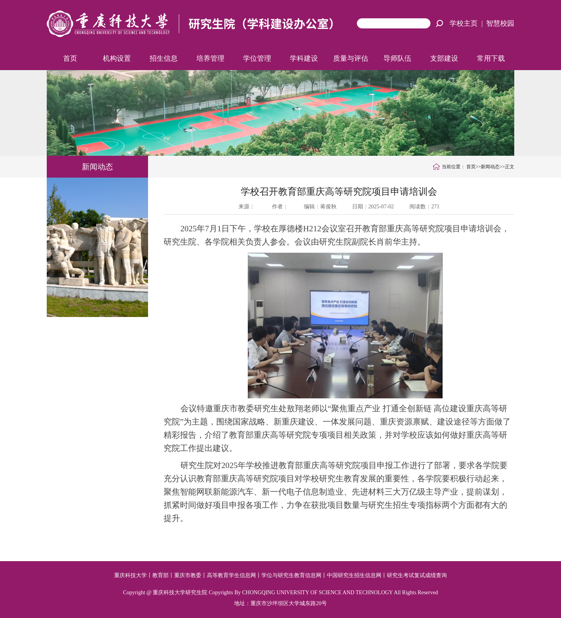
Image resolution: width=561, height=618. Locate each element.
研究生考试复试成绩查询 (417, 575)
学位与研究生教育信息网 (291, 575)
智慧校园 (500, 23)
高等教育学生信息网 (231, 575)
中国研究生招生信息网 (354, 575)
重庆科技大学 (130, 575)
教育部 (160, 575)
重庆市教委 (187, 575)
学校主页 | (468, 23)
